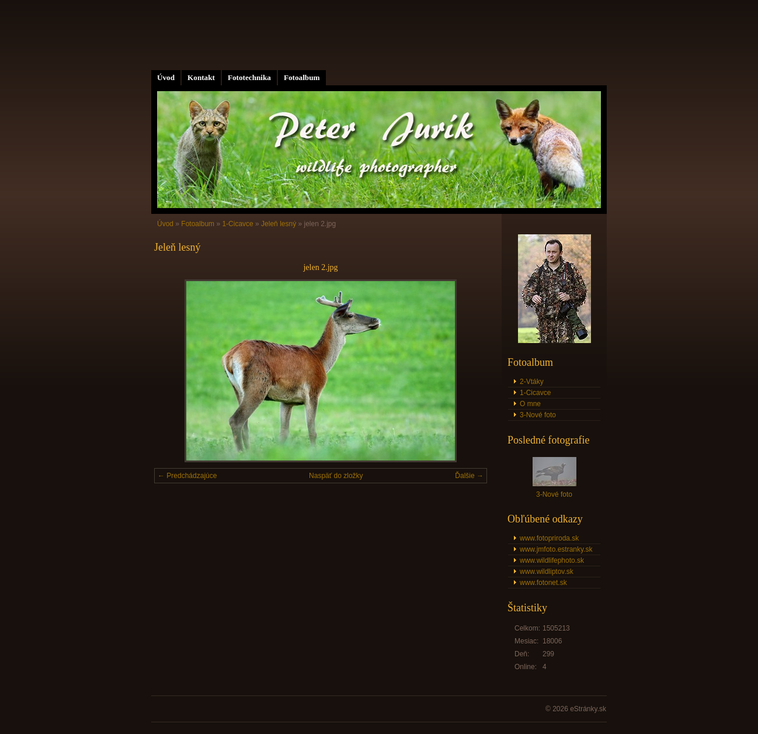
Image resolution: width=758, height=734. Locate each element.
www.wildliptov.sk (546, 571)
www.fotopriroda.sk (549, 538)
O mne (530, 404)
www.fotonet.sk (543, 583)
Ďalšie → (469, 476)
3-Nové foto (538, 415)
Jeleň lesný (278, 224)
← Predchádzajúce (187, 476)
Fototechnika (249, 77)
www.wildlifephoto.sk (552, 560)
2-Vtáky (532, 382)
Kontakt (201, 77)
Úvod (166, 77)
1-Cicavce (237, 224)
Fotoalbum (302, 77)
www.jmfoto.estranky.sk (556, 549)
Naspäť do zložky (336, 476)
